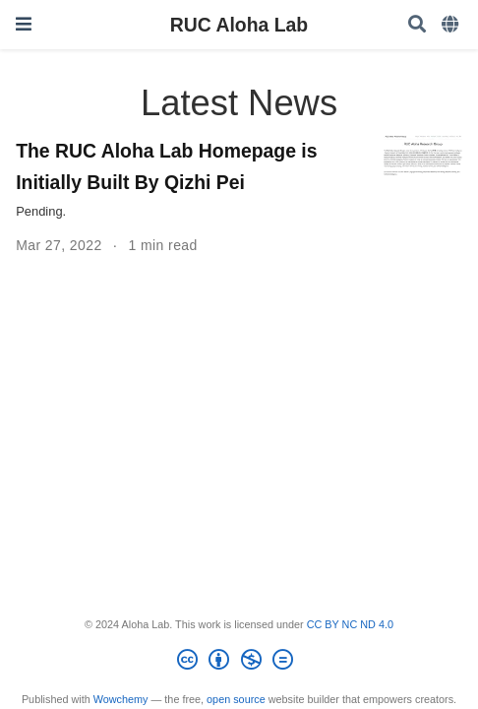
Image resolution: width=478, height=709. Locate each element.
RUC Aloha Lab (239, 24)
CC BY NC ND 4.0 (350, 624)
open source (236, 699)
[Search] (417, 25)
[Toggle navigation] (23, 24)
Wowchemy (121, 699)
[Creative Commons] (238, 663)
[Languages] (452, 25)
